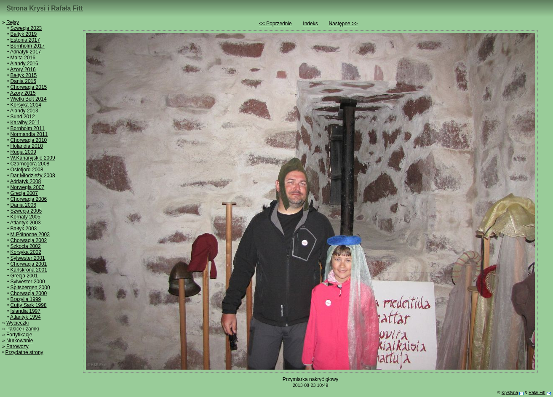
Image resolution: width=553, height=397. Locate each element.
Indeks (310, 24)
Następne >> (343, 24)
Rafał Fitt (537, 392)
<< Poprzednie (275, 24)
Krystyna (510, 392)
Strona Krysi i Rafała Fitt (45, 8)
